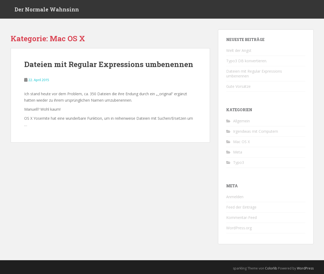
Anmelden (234, 196)
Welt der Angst (238, 50)
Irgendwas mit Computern (255, 131)
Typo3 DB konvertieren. (246, 60)
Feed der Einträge (241, 207)
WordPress (305, 268)
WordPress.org (239, 227)
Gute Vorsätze (238, 86)
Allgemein (241, 120)
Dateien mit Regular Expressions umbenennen (108, 64)
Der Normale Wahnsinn (47, 9)
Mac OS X (241, 141)
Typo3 (238, 162)
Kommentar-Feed (241, 217)
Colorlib (271, 268)
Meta (237, 152)
